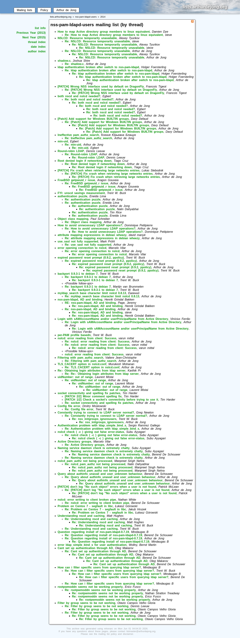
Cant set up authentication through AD (85, 548)
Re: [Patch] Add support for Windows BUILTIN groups (103, 122)
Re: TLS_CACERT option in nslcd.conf (92, 367)
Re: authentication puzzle (82, 199)
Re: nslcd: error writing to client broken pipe (97, 502)
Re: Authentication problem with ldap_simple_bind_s (102, 428)
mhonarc (108, 628)
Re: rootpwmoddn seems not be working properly (100, 590)
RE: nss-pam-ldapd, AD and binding (90, 302)
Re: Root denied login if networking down (95, 164)
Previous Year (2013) (31, 32)
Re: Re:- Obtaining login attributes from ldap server (102, 373)
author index (37, 51)
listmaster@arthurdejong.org (140, 631)
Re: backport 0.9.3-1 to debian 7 (88, 276)
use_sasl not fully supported (78, 241)
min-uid (63, 141)
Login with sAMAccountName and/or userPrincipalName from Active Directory (113, 318)
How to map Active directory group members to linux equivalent (104, 31)
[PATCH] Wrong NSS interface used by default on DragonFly (101, 86)
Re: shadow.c (74, 63)
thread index (37, 42)
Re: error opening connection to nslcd (92, 251)
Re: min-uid (73, 144)
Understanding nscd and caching (81, 515)
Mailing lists (24, 10)
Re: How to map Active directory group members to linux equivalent (114, 34)
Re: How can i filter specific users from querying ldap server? (109, 570)
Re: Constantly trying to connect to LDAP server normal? (106, 415)
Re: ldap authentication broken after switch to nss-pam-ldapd (108, 70)
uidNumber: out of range (75, 377)
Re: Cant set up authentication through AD (95, 551)
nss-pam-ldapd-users (86, 16)
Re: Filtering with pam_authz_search (90, 360)
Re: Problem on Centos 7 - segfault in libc (95, 509)
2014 (102, 16)
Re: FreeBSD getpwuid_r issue (86, 183)
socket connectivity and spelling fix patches (89, 393)
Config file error (69, 406)
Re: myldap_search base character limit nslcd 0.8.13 (102, 296)
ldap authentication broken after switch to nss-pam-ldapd (98, 67)
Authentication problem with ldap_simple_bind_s (92, 425)
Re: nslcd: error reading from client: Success (97, 341)
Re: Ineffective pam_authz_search (88, 138)
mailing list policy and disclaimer (115, 634)
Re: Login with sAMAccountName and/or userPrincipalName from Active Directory (123, 322)
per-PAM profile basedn (74, 335)
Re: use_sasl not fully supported (88, 244)
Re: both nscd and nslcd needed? (89, 99)
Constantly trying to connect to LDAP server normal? (96, 412)
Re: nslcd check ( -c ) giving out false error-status (101, 435)
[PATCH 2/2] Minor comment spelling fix (93, 396)
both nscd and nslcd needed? (79, 96)
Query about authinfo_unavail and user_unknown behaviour (100, 473)
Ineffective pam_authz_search (78, 134)
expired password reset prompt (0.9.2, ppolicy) (91, 257)
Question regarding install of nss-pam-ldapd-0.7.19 (93, 531)
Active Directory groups (74, 441)
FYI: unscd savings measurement (81, 193)
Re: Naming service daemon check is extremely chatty (104, 451)
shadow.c (64, 60)
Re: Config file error (79, 409)
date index (38, 46)
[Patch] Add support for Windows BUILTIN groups (93, 118)
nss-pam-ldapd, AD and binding (80, 299)
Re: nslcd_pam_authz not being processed (95, 464)
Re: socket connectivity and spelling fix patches (99, 402)
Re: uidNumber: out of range (85, 380)
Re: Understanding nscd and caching (91, 519)
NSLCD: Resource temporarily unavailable (87, 38)
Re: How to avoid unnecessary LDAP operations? (100, 228)
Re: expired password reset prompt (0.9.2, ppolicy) (101, 260)
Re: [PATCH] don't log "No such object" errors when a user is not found (117, 490)
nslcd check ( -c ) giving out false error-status (91, 431)
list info (40, 28)
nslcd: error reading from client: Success (87, 338)
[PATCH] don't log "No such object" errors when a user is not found (107, 486)
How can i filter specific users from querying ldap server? (99, 567)
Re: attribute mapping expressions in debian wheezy (102, 238)
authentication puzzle (72, 196)
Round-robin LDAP (71, 151)
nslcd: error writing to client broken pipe (87, 499)
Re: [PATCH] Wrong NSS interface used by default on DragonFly (111, 89)
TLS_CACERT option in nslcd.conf (82, 364)
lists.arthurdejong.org (60, 16)
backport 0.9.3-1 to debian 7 (78, 273)
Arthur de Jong (66, 10)
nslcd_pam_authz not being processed (85, 460)
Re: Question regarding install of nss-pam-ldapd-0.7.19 (103, 535)
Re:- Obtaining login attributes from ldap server (91, 370)
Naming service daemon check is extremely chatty (94, 448)
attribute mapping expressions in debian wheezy (92, 235)
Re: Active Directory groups (84, 444)
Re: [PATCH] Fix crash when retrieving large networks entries (109, 173)
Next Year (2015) (34, 37)
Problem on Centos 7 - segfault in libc (85, 506)
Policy (44, 10)
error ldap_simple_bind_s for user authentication (92, 544)
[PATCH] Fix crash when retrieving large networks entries (98, 170)
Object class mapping (73, 218)
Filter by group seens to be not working (86, 602)
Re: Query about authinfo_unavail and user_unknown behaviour (110, 477)
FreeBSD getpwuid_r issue (76, 180)
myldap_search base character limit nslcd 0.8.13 (92, 293)
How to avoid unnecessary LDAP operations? (90, 225)
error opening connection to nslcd (82, 247)
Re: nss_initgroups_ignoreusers (94, 418)
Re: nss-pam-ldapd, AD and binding (97, 306)
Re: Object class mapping (83, 222)
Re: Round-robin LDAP (81, 154)
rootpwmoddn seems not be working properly (90, 586)
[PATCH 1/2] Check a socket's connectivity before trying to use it (111, 399)
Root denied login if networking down (84, 160)
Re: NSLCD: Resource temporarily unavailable (97, 41)
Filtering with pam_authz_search (80, 357)
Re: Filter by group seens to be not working (96, 606)
